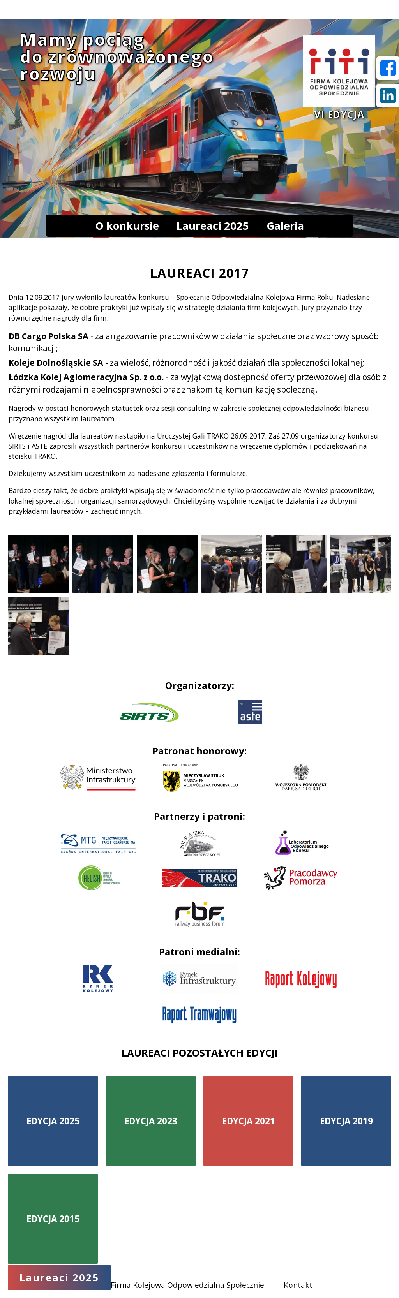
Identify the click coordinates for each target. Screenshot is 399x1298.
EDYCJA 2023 (150, 1121)
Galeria (285, 225)
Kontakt (298, 1285)
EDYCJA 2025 (52, 1121)
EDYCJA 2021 (248, 1121)
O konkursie (127, 225)
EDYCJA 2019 (346, 1121)
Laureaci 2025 (213, 225)
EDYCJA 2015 (52, 1219)
